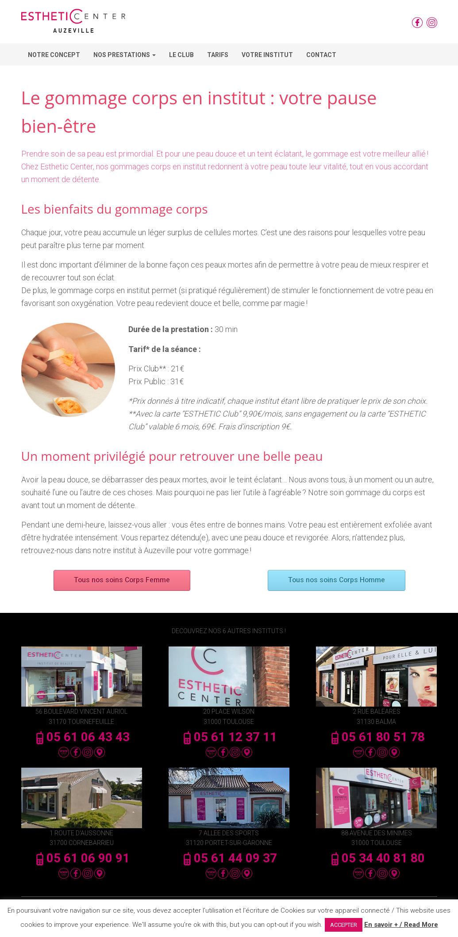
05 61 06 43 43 (81, 737)
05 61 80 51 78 (376, 737)
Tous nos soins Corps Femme (122, 580)
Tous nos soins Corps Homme (336, 580)
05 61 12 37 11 (229, 737)
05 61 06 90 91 (81, 858)
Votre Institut (267, 54)
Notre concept (54, 54)
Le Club (181, 54)
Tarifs (217, 54)
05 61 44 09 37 (229, 858)
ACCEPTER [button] (343, 925)
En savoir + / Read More (401, 925)
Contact (321, 54)
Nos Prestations (124, 54)
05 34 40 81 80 (376, 858)
